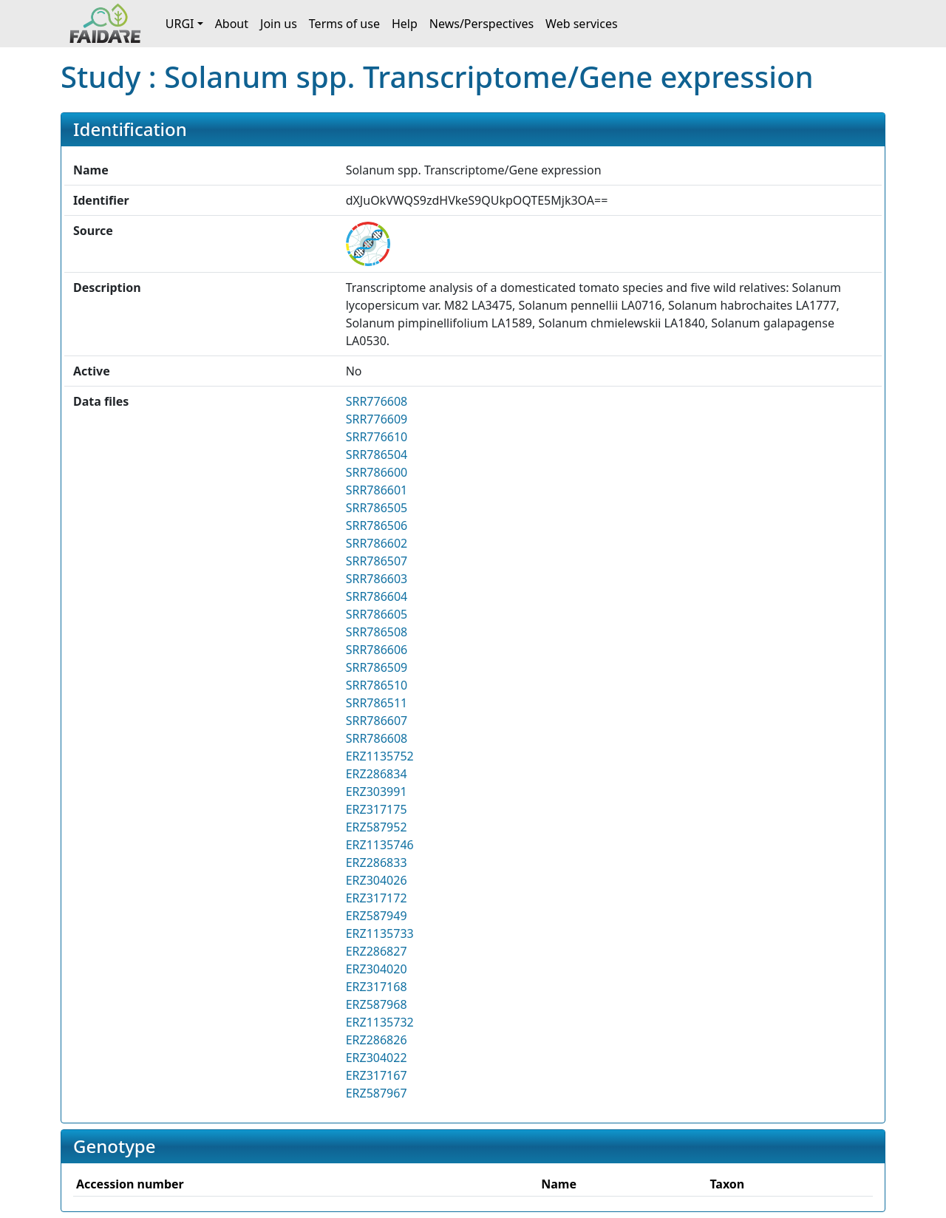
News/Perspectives (481, 24)
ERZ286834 (376, 774)
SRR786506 (377, 525)
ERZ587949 (376, 916)
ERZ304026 (376, 880)
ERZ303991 (376, 791)
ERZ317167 (376, 1075)
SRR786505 (377, 508)
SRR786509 (377, 667)
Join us (278, 24)
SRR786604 (377, 596)
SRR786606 (377, 650)
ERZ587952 (376, 827)
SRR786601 (377, 490)
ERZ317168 (376, 987)
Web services (581, 24)
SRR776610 (377, 437)
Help (405, 24)
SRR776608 (377, 401)
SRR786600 (377, 472)
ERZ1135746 (380, 845)
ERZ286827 (376, 951)
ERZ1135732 (380, 1022)
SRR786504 (377, 454)
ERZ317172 (376, 898)
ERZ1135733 (380, 933)
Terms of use (344, 24)
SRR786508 (377, 632)
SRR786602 (377, 543)
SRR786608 (377, 738)
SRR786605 (377, 614)
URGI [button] (180, 24)
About (231, 24)
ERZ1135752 (380, 756)
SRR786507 (377, 561)
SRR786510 (377, 685)
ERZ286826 (376, 1040)
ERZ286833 (376, 862)
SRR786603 (377, 579)
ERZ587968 (376, 1004)
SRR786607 (377, 720)
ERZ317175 (376, 809)
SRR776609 (377, 419)
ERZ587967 (376, 1093)
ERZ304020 (376, 969)
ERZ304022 (376, 1057)
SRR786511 (377, 703)
